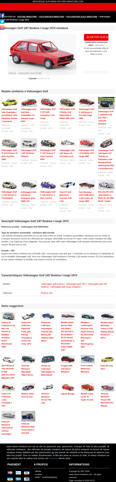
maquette (53, 447)
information (99, 45)
